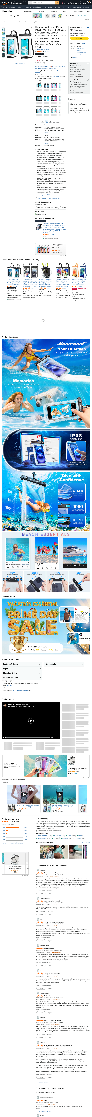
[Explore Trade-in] (28, 11)
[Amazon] (5, 2)
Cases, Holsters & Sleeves (22, 22)
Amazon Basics (47, 7)
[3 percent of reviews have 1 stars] (14, 840)
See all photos (86, 842)
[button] (18, 2)
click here (9, 685)
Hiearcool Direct (80, 48)
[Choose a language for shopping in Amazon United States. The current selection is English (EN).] (63, 3)
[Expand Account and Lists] (78, 3)
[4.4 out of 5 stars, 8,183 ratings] (77, 286)
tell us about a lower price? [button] (22, 690)
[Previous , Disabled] (43, 121)
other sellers (56, 76)
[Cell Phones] (41, 11)
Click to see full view (19, 63)
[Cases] (64, 11)
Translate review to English (43, 1111)
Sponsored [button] (5, 782)
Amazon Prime (56, 71)
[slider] (27, 737)
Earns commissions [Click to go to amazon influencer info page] (23, 704)
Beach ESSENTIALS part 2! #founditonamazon (21, 706)
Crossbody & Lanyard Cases (37, 22)
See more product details (44, 195)
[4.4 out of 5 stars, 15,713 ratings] (44, 288)
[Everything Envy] (13, 704)
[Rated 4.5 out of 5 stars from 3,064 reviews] (28, 809)
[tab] (43, 836)
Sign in (83, 43)
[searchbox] (43, 2)
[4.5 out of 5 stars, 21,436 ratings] (61, 288)
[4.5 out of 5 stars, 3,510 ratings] (28, 288)
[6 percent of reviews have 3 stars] (14, 833)
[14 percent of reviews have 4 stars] (14, 830)
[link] (14, 282)
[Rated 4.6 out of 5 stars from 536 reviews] (64, 809)
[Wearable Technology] (77, 11)
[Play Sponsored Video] (24, 794)
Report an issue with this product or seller (48, 198)
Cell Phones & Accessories (8, 22)
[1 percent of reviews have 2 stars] (14, 836)
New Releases (77, 7)
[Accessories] (54, 11)
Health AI (19, 7)
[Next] (58, 121)
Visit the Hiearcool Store (42, 49)
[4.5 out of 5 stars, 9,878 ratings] (12, 286)
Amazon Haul (28, 7)
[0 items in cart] (89, 2)
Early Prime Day (10, 7)
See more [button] (47, 132)
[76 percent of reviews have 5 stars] (14, 827)
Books (70, 7)
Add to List (72, 99)
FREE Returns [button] (40, 73)
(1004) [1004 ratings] (52, 234)
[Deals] (88, 11)
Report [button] (49, 893)
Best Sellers (57, 7)
